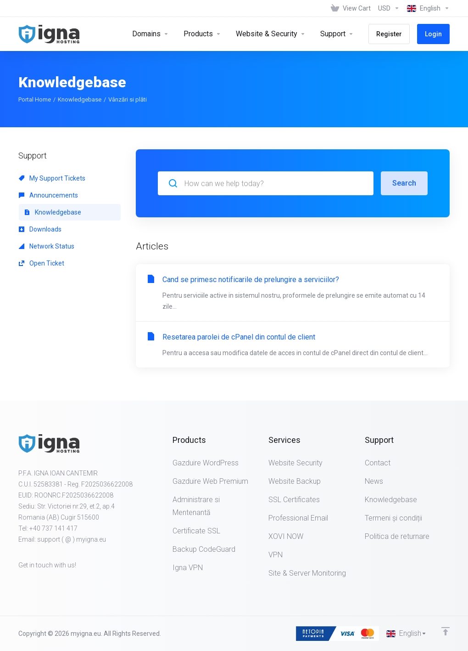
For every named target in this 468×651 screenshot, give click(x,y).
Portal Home (34, 99)
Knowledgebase (79, 99)
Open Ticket (41, 263)
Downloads (40, 229)
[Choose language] (426, 8)
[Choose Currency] (388, 8)
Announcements (48, 195)
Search (404, 183)
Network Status (46, 246)
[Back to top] (445, 631)
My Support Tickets (52, 178)
